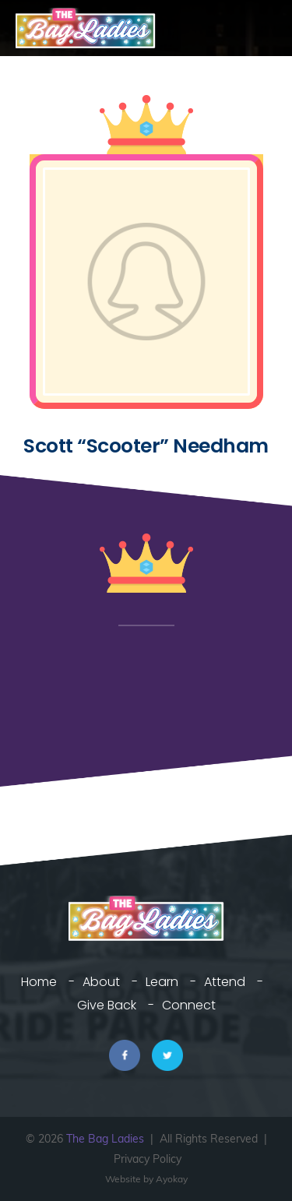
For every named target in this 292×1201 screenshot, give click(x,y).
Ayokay (172, 1179)
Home (39, 982)
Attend (224, 982)
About (101, 982)
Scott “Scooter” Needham (146, 446)
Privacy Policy (147, 1159)
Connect (189, 1005)
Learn (162, 982)
